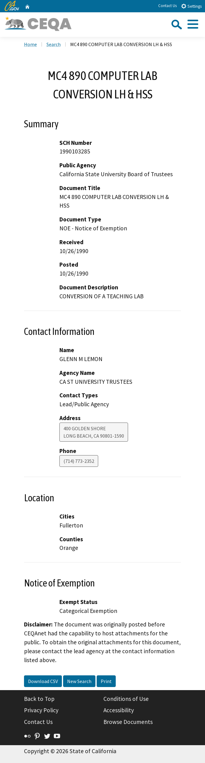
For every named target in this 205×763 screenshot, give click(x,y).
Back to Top (39, 698)
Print (106, 681)
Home (30, 44)
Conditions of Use (126, 698)
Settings (191, 6)
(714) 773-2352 (78, 461)
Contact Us (167, 5)
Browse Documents (128, 721)
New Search (79, 681)
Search (53, 44)
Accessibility (118, 710)
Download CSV (43, 681)
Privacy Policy (41, 710)
